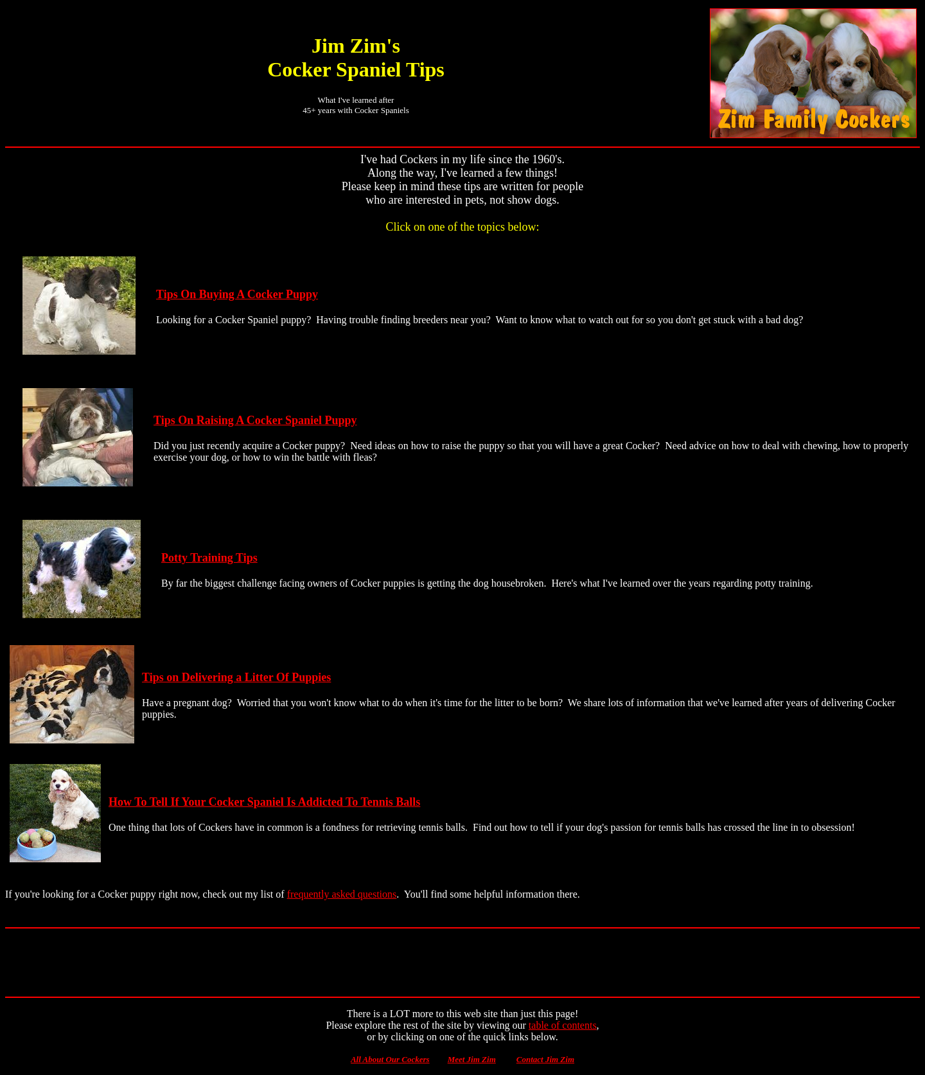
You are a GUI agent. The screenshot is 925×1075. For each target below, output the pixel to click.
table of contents (563, 1025)
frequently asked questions (342, 894)
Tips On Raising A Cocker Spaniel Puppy (255, 420)
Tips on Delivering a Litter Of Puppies (236, 677)
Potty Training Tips (209, 557)
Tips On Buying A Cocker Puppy (237, 294)
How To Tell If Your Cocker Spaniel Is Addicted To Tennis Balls (264, 801)
